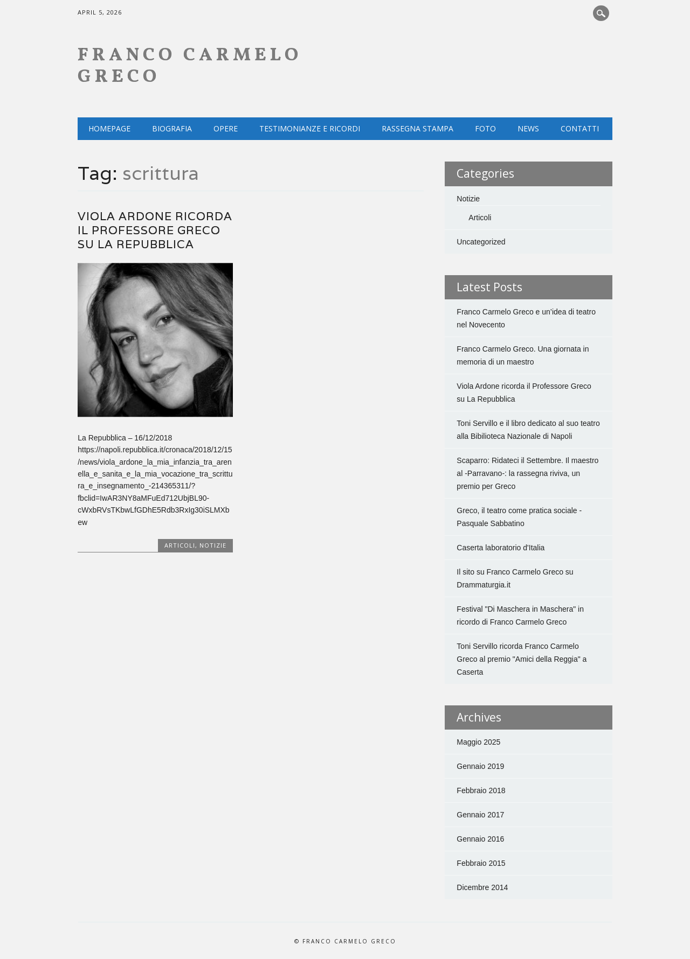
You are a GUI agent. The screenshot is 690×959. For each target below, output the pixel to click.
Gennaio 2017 (480, 814)
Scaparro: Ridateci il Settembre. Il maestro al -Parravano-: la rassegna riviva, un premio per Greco (527, 473)
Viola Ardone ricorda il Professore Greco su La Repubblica (155, 230)
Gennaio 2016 (480, 839)
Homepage (109, 128)
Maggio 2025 (478, 742)
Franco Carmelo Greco (190, 66)
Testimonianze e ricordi (309, 128)
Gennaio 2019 (480, 766)
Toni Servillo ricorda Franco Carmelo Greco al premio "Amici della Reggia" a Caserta (521, 659)
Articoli (179, 545)
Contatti (580, 128)
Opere (225, 128)
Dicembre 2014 (482, 887)
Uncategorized (481, 241)
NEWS (528, 128)
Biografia (172, 128)
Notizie (212, 545)
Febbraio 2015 (481, 863)
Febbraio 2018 (481, 790)
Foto (485, 128)
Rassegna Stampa (417, 128)
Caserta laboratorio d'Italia (500, 547)
